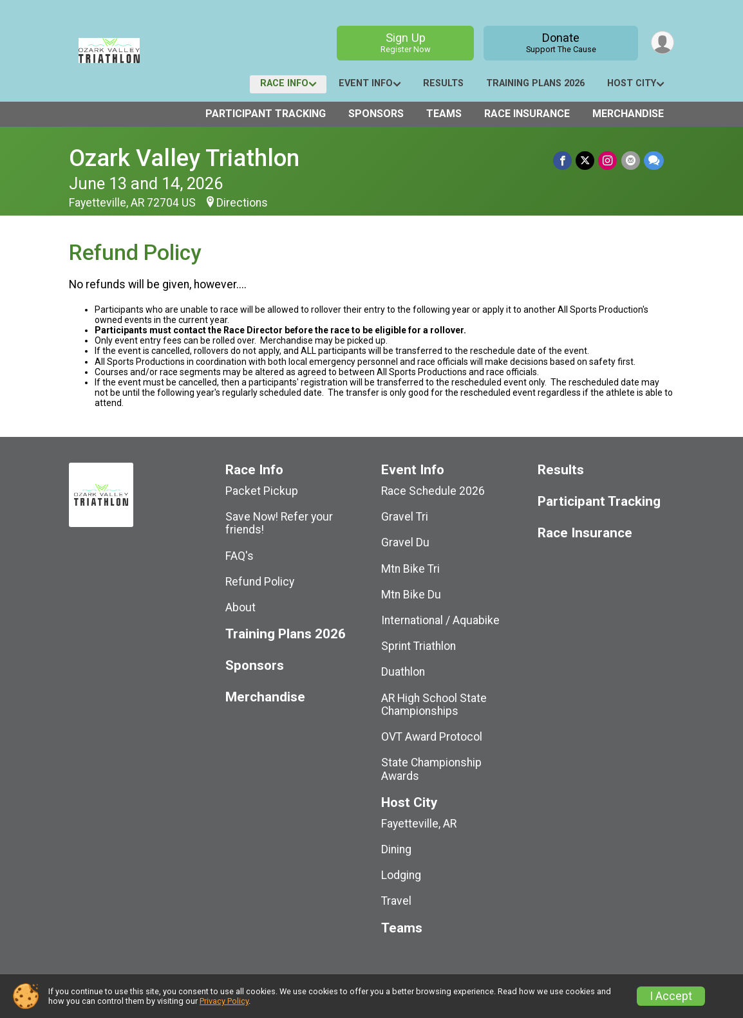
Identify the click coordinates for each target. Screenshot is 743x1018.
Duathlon (403, 671)
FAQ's (239, 556)
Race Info (284, 83)
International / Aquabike (440, 620)
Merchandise (628, 113)
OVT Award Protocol (431, 736)
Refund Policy (259, 581)
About (240, 607)
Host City (631, 83)
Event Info (366, 83)
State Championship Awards (431, 769)
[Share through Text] (654, 160)
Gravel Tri (404, 516)
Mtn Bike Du (411, 594)
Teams (444, 113)
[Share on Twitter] (585, 160)
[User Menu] (662, 43)
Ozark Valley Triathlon (184, 158)
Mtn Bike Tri (410, 568)
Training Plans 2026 (535, 83)
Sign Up (405, 43)
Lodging (401, 875)
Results (443, 83)
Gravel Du (405, 542)
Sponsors (376, 113)
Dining (396, 849)
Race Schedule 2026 (433, 491)
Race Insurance (527, 113)
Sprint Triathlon (418, 646)
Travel (396, 900)
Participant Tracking (265, 113)
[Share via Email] (630, 160)
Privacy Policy (224, 1001)
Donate (560, 43)
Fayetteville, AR (418, 823)
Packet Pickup (261, 491)
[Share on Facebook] (563, 160)
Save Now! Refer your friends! (279, 523)
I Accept (671, 996)
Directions (242, 202)
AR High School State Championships (434, 704)
